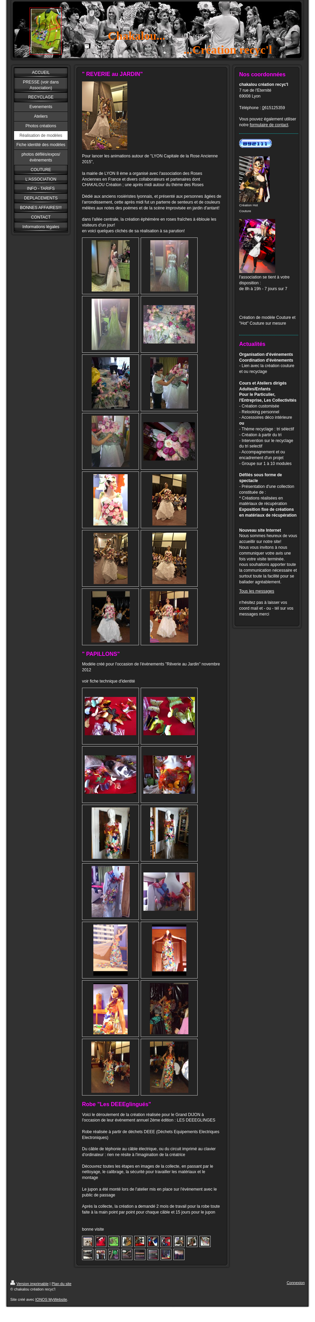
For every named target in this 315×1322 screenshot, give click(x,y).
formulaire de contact (269, 124)
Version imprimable (29, 1284)
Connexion (296, 1283)
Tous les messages (256, 591)
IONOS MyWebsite (51, 1299)
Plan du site (61, 1284)
